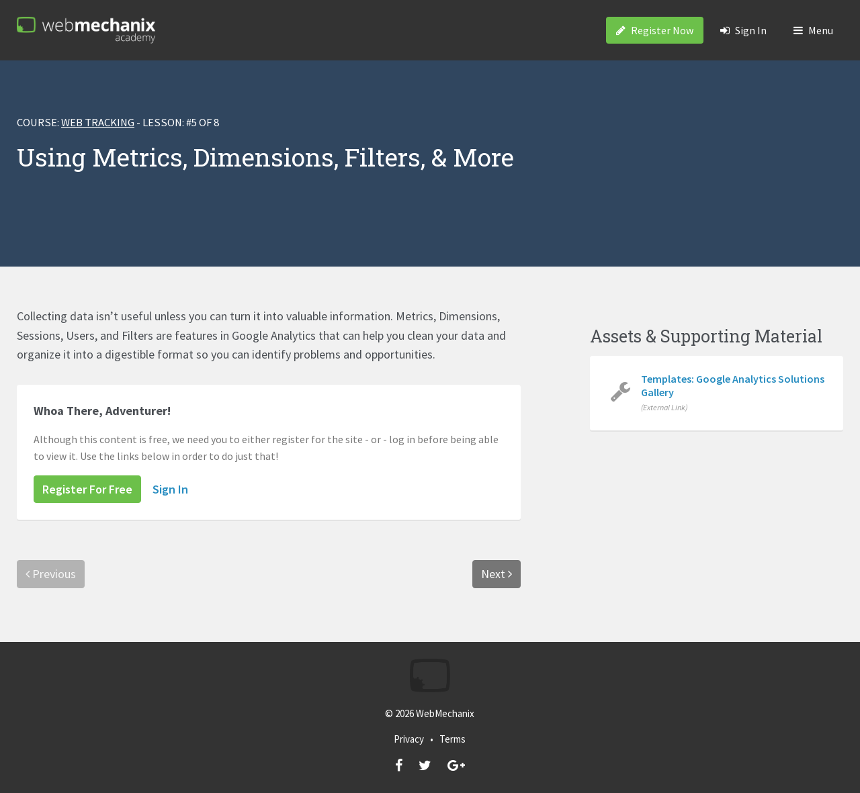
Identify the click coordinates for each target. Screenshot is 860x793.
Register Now (654, 30)
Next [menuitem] (496, 573)
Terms (452, 739)
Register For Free (87, 489)
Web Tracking (97, 122)
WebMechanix (445, 713)
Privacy (409, 739)
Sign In (743, 30)
